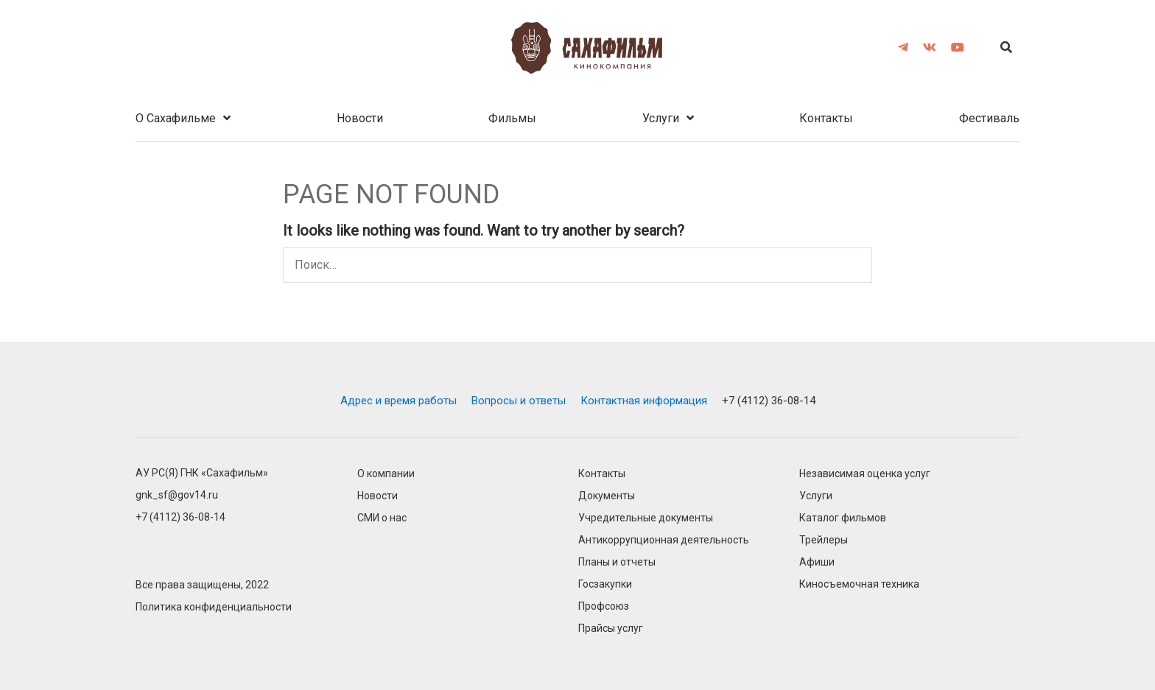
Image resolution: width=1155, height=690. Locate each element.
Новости (360, 118)
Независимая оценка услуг (864, 473)
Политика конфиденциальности (214, 607)
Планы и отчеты (617, 562)
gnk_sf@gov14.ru (177, 495)
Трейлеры (823, 540)
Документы (606, 495)
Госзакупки (605, 584)
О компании (386, 473)
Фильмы (512, 118)
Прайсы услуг (610, 628)
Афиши (817, 562)
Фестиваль (989, 118)
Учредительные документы (645, 518)
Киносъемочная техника (859, 584)
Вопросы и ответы (518, 400)
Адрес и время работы (398, 400)
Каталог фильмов (842, 518)
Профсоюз (603, 606)
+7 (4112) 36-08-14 (768, 400)
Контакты (826, 118)
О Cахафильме (176, 118)
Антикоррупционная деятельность (663, 540)
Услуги (660, 118)
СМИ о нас (382, 518)
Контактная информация (643, 400)
